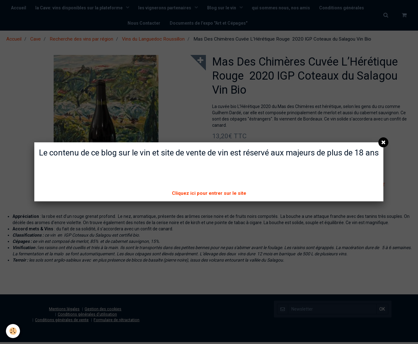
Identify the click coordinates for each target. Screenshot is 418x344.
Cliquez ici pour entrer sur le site (209, 193)
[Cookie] (13, 331)
